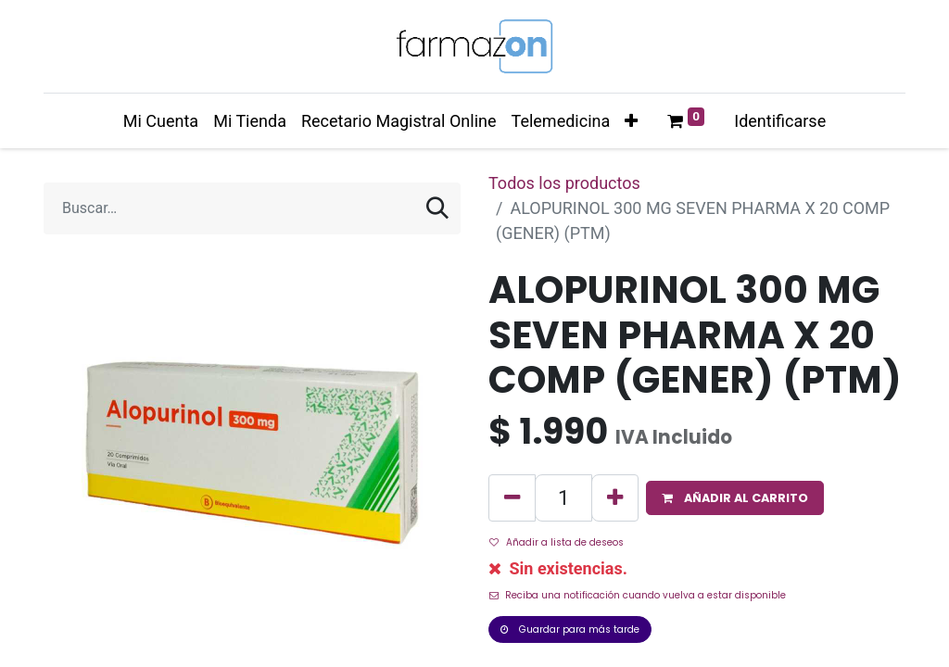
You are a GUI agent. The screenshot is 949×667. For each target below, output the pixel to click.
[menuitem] (161, 121)
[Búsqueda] (437, 208)
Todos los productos (564, 183)
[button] (631, 121)
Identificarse (780, 121)
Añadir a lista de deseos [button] (556, 542)
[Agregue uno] (615, 498)
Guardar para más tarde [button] (569, 629)
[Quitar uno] (512, 498)
